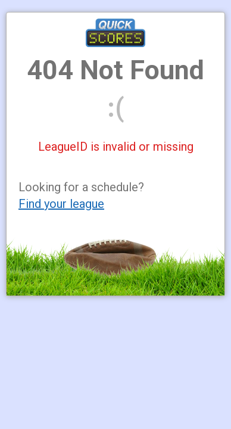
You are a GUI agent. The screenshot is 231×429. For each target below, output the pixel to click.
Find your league (61, 204)
